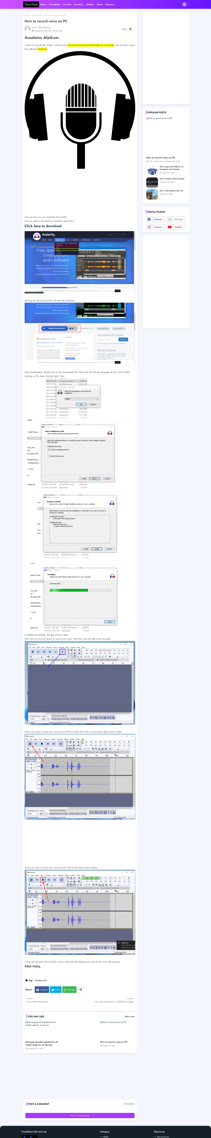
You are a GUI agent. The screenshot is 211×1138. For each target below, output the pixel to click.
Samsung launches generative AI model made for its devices (41, 1043)
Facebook (43, 989)
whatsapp (178, 219)
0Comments (129, 1103)
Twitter (57, 989)
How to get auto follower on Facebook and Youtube (171, 168)
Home (43, 4)
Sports (100, 4)
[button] (184, 4)
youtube (178, 227)
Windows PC (37, 15)
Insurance (78, 4)
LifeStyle (90, 4)
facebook (158, 219)
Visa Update (54, 4)
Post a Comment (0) (79, 1115)
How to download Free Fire (171, 190)
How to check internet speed (172, 178)
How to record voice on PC (113, 1041)
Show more (130, 1016)
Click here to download (43, 226)
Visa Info (67, 4)
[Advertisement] (80, 194)
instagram (158, 227)
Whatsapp (71, 989)
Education (110, 4)
